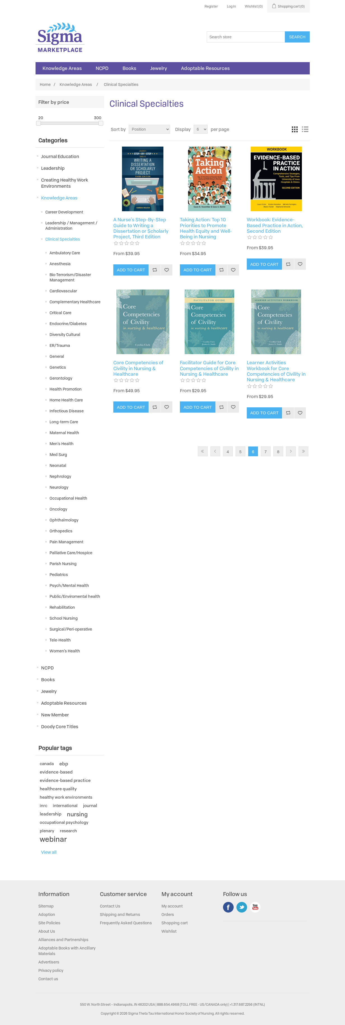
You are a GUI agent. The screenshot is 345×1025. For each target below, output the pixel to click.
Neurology (59, 487)
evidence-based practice (65, 780)
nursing (77, 814)
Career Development (64, 212)
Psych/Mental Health (69, 585)
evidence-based (56, 772)
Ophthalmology (64, 520)
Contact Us (110, 906)
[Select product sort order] (149, 129)
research (68, 830)
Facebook (228, 907)
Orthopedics (61, 530)
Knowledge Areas (62, 68)
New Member (55, 715)
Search (297, 37)
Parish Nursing (63, 563)
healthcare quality (58, 789)
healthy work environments (66, 797)
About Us (46, 931)
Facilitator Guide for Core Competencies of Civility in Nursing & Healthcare (209, 368)
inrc (43, 805)
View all (49, 852)
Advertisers (48, 962)
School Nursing (64, 618)
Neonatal (58, 465)
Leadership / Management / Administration (71, 225)
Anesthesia (60, 263)
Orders (167, 914)
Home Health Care (66, 400)
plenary (47, 830)
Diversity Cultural (65, 334)
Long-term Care (64, 421)
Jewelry (158, 68)
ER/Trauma (60, 345)
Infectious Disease (67, 410)
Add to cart (131, 269)
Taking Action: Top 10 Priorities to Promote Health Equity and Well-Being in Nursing (206, 228)
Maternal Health (64, 432)
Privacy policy (50, 970)
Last (303, 451)
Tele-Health (60, 640)
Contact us (48, 978)
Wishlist (169, 931)
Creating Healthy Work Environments (64, 183)
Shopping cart (174, 922)
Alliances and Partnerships (63, 939)
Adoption (46, 914)
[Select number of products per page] (201, 129)
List (305, 129)
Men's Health (62, 443)
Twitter (241, 907)
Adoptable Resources (205, 68)
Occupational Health (68, 498)
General (57, 356)
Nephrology (60, 476)
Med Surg (58, 454)
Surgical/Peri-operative (71, 629)
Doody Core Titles (59, 726)
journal (90, 805)
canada (47, 763)
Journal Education (60, 156)
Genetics (58, 367)
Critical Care (60, 312)
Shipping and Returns (120, 914)
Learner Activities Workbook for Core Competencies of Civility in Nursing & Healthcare (276, 371)
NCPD (102, 68)
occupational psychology (64, 822)
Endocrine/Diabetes (68, 323)
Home (45, 84)
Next (291, 451)
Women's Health (65, 650)
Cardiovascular (63, 290)
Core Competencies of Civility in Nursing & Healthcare (138, 368)
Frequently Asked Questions (126, 922)
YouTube (255, 907)
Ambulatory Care (65, 252)
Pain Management (66, 541)
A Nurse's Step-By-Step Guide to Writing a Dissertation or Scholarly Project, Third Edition (140, 228)
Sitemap (46, 906)
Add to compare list (154, 270)
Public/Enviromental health (75, 596)
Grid (295, 129)
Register (211, 6)
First (203, 451)
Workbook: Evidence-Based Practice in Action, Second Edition (275, 225)
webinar (53, 839)
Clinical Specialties (62, 239)
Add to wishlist (166, 270)
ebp (63, 763)
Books (129, 68)
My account (172, 906)
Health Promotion (66, 389)
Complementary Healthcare (75, 301)
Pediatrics (59, 574)
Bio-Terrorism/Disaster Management (70, 277)
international (65, 805)
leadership (50, 814)
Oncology (58, 509)
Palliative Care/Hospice (71, 552)
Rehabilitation (62, 607)
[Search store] (246, 37)
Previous (215, 451)
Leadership (53, 168)
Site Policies (49, 922)
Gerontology (61, 378)
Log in (231, 6)
